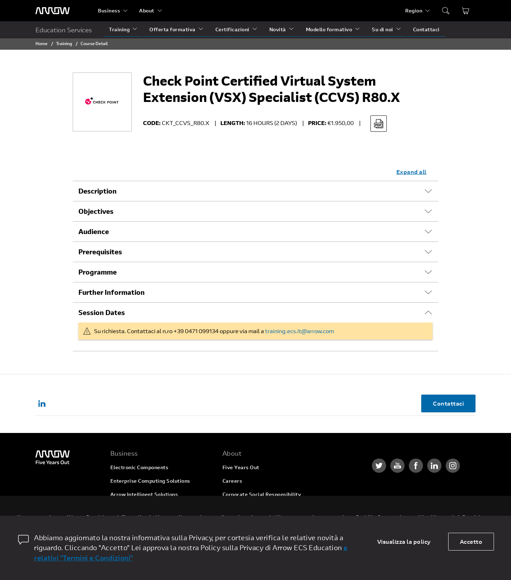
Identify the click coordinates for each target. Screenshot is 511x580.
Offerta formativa (172, 29)
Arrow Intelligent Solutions (144, 494)
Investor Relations (245, 507)
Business (109, 10)
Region (413, 10)
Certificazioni (232, 29)
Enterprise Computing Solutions (150, 480)
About (146, 10)
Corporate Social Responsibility (261, 494)
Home (41, 43)
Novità (277, 29)
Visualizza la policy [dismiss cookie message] (404, 541)
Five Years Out (240, 467)
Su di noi (382, 29)
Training (119, 29)
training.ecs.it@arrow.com (299, 331)
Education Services (63, 30)
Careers (232, 480)
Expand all (411, 171)
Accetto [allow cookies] (471, 541)
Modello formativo (329, 29)
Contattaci (426, 29)
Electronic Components (139, 467)
